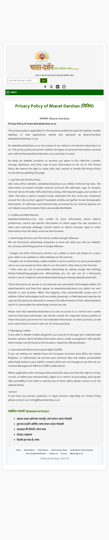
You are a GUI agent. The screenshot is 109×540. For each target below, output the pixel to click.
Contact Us (53, 453)
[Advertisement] (54, 19)
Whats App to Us (76, 453)
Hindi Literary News (59, 450)
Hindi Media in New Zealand (81, 450)
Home (18, 450)
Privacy (64, 453)
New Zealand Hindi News (36, 453)
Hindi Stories (43, 450)
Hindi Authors (29, 450)
